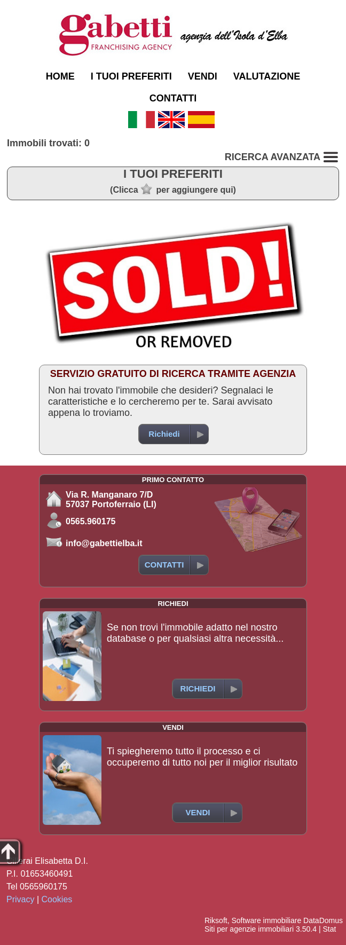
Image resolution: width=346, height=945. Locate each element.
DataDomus (323, 920)
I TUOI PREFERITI (131, 76)
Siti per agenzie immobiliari (249, 929)
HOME (60, 76)
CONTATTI (173, 98)
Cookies (57, 899)
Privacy (20, 899)
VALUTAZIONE (266, 76)
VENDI (202, 76)
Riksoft (216, 920)
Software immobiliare (266, 920)
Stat (329, 929)
